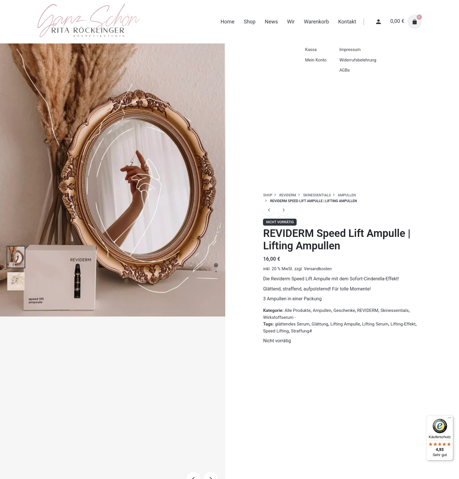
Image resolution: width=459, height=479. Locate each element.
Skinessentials (394, 310)
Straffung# (301, 331)
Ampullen (322, 310)
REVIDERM (367, 310)
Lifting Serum (375, 324)
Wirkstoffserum (278, 317)
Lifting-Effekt (403, 324)
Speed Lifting (276, 331)
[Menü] (449, 419)
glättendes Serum (292, 324)
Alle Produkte (297, 310)
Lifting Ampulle (345, 324)
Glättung (320, 324)
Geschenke (344, 310)
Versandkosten (318, 268)
